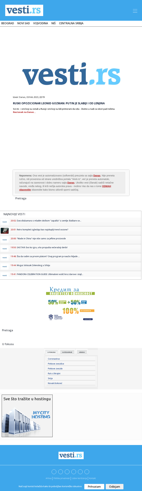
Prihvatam (94, 486)
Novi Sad (23, 23)
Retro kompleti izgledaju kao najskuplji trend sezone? (42, 229)
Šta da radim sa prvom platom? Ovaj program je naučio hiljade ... (48, 256)
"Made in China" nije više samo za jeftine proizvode (41, 238)
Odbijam (114, 486)
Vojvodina (40, 23)
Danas (22, 97)
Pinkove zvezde (55, 368)
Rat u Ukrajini (54, 373)
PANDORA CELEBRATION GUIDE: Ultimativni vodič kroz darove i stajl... (50, 274)
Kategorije (67, 352)
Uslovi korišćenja (79, 478)
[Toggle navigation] (134, 10)
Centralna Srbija (71, 23)
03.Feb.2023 (32, 97)
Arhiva (82, 352)
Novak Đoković (55, 383)
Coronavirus (54, 358)
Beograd (7, 23)
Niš (53, 23)
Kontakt (92, 478)
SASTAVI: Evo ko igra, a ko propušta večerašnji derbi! (42, 247)
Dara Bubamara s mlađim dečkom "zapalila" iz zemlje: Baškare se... (49, 220)
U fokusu (51, 352)
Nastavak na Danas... (24, 112)
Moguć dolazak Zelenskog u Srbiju (33, 265)
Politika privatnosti (61, 478)
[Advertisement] (71, 39)
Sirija (50, 378)
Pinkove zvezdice (56, 363)
